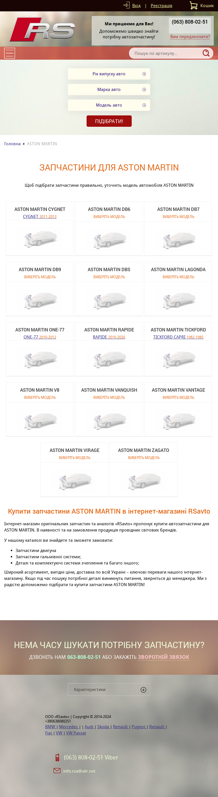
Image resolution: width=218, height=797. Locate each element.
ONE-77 (40, 336)
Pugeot (139, 726)
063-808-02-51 (84, 657)
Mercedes (69, 726)
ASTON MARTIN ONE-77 (39, 330)
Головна (12, 143)
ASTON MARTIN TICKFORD (178, 330)
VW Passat (76, 733)
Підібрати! (109, 121)
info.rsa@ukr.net (79, 771)
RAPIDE (109, 336)
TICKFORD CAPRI (178, 336)
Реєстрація (161, 5)
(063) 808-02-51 (190, 21)
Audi (90, 726)
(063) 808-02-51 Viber (91, 757)
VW (59, 733)
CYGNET (39, 216)
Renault (121, 726)
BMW (50, 726)
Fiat (49, 733)
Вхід (136, 5)
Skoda (103, 726)
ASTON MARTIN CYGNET (39, 209)
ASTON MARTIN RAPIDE (109, 330)
